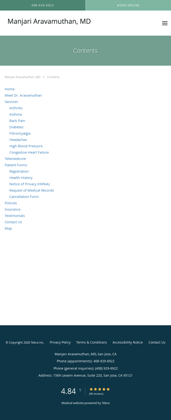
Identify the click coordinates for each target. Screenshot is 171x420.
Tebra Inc (37, 342)
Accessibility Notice (128, 342)
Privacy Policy (60, 342)
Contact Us (156, 342)
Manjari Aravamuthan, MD (23, 77)
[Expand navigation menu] (165, 23)
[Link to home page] (65, 23)
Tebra (106, 403)
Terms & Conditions (91, 342)
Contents (53, 77)
